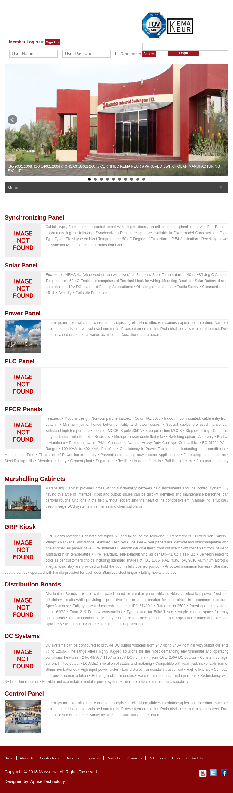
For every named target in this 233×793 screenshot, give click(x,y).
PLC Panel (20, 361)
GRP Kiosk (20, 526)
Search (149, 54)
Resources (134, 758)
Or (41, 42)
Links (176, 758)
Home (9, 758)
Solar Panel (21, 265)
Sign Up (52, 42)
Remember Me (131, 54)
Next (220, 120)
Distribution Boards (33, 584)
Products (113, 758)
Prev (12, 120)
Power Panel (23, 313)
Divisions (72, 758)
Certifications (49, 758)
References (157, 758)
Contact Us (194, 758)
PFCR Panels (23, 409)
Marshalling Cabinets (35, 478)
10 (143, 179)
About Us (26, 758)
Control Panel (24, 693)
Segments (92, 758)
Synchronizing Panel (34, 217)
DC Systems (22, 636)
